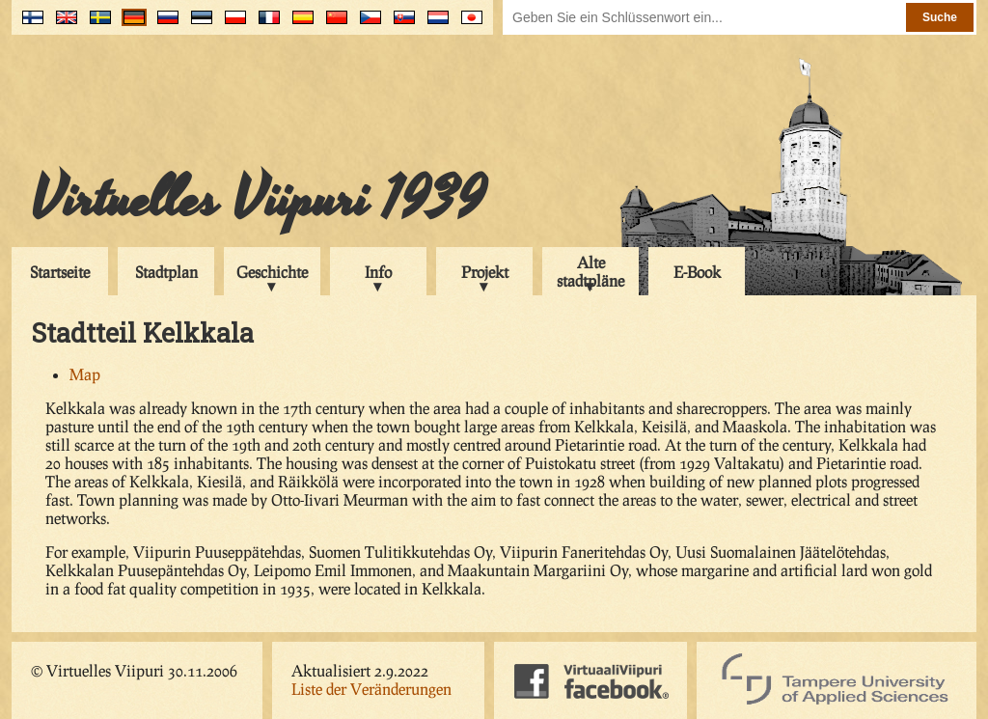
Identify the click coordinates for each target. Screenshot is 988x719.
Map (84, 374)
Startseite (60, 272)
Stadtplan (166, 272)
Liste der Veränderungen (371, 688)
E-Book (697, 272)
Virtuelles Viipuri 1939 (258, 199)
